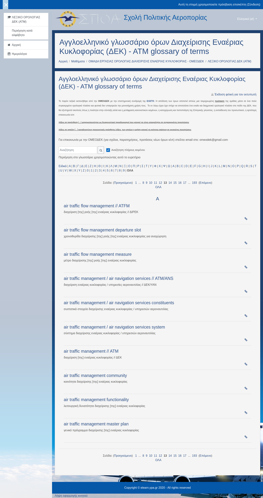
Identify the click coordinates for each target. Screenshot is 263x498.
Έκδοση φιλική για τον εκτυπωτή (235, 94)
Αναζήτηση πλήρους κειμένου (128, 149)
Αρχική (63, 61)
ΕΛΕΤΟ (150, 101)
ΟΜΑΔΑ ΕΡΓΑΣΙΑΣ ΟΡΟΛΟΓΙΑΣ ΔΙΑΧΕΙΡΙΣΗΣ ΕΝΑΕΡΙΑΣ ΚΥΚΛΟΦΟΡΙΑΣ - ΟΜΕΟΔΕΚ (146, 61)
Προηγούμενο (123, 182)
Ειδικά (63, 166)
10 (150, 182)
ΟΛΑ (158, 187)
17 (184, 182)
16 (180, 182)
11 (155, 182)
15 (175, 182)
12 (160, 182)
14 (170, 182)
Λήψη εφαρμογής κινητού (71, 495)
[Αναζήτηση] (78, 150)
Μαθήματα (78, 61)
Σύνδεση (253, 4)
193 (194, 182)
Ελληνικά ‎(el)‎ (246, 18)
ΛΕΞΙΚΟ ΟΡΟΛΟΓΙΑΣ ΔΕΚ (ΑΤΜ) (229, 61)
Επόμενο (205, 182)
